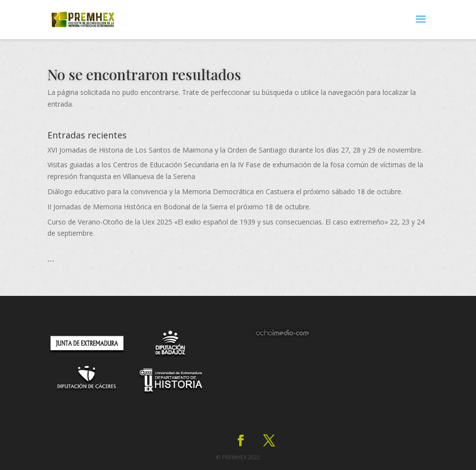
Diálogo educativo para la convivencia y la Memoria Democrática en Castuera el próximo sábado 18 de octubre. (225, 191)
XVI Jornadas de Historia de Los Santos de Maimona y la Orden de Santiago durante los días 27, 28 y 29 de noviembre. (235, 150)
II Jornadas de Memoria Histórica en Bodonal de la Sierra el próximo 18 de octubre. (179, 206)
